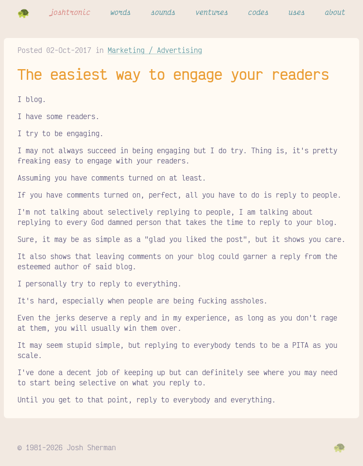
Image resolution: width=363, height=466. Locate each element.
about (335, 12)
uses (297, 12)
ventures (212, 12)
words (120, 12)
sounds (163, 12)
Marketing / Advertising (155, 50)
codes (258, 12)
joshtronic (70, 12)
